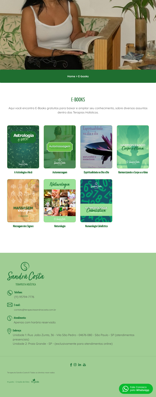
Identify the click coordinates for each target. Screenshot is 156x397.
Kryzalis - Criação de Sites (23, 382)
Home (71, 76)
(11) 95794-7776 (24, 297)
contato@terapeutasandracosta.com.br (35, 309)
